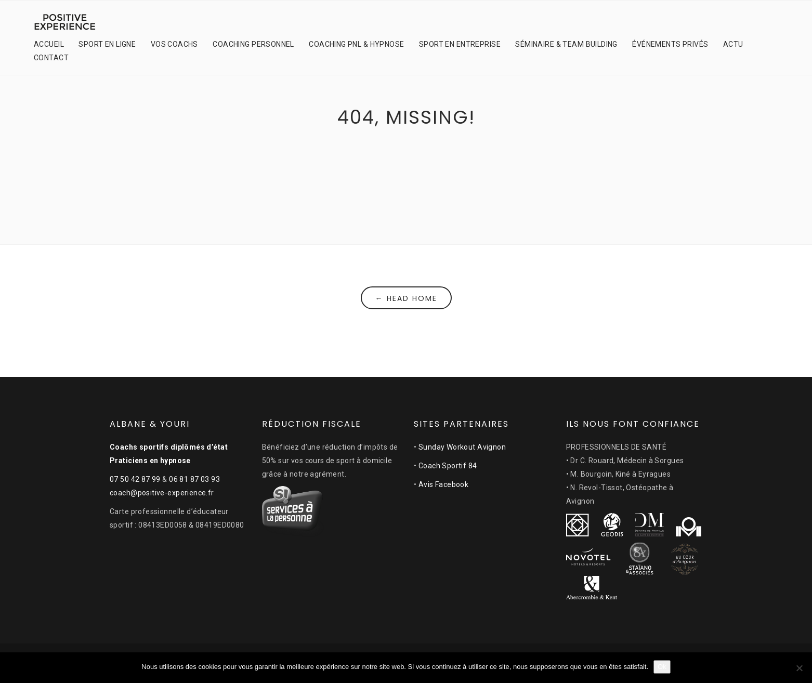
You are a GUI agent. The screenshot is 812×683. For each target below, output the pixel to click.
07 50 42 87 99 (135, 479)
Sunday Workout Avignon (462, 447)
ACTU (733, 44)
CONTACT (51, 58)
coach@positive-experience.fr (162, 493)
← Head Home (406, 298)
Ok (662, 667)
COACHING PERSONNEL (253, 44)
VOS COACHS (174, 44)
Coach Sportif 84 (447, 466)
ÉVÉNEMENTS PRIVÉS (670, 44)
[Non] (799, 668)
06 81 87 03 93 (194, 479)
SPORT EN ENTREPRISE (460, 44)
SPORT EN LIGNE (107, 44)
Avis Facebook (443, 484)
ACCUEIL (49, 44)
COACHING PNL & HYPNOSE (356, 44)
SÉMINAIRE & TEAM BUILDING (566, 44)
